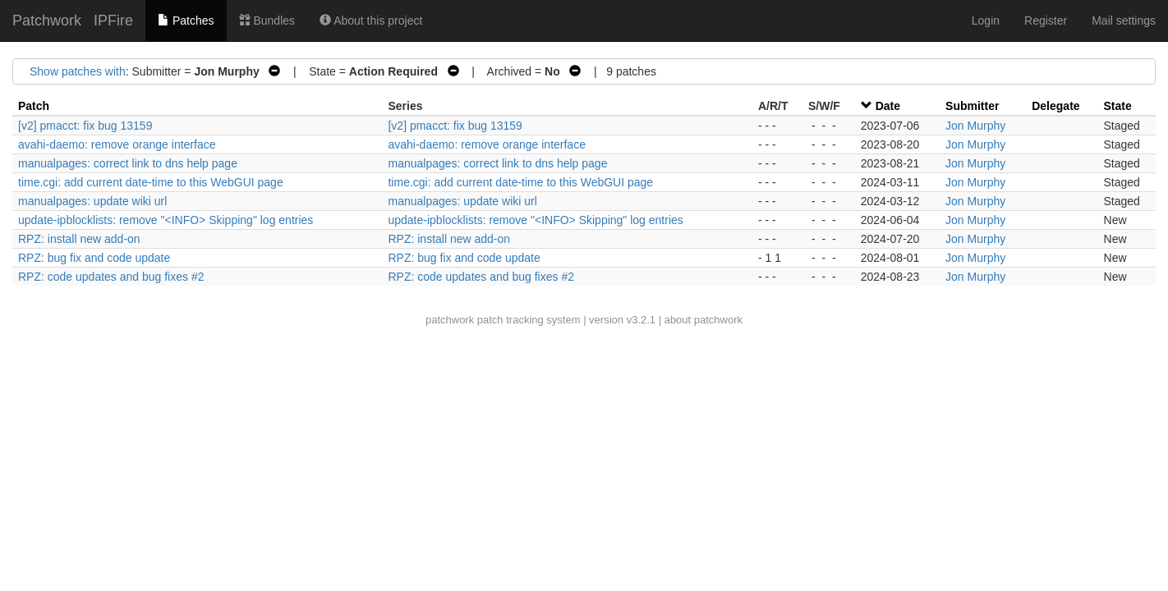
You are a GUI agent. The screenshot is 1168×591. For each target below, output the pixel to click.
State (1118, 105)
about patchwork (703, 320)
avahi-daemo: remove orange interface (116, 144)
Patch (33, 105)
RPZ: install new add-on (79, 238)
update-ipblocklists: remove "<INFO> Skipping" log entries (165, 220)
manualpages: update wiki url (92, 201)
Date (888, 105)
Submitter (972, 105)
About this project (371, 20)
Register (1045, 20)
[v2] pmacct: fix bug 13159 (85, 125)
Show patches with (78, 71)
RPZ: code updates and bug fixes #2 (111, 276)
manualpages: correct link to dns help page (127, 163)
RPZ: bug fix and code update (94, 257)
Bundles (267, 20)
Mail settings (1124, 20)
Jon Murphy (975, 125)
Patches (186, 20)
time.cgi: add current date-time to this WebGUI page (150, 182)
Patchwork (46, 20)
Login (986, 20)
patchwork (449, 320)
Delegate (1055, 105)
